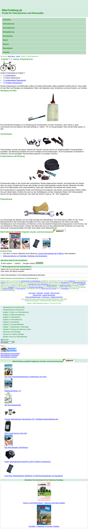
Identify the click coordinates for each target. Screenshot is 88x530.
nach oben (32, 293)
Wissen (6, 44)
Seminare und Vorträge (11, 332)
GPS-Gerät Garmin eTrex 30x (15, 432)
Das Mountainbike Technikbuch (16, 446)
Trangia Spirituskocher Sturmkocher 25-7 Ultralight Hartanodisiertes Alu (31, 418)
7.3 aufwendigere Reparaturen (14, 80)
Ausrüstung (8, 36)
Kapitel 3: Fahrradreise (11, 317)
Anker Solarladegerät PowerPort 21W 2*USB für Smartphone (27, 461)
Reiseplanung (8, 32)
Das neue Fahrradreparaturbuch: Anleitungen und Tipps (25, 376)
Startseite (7, 20)
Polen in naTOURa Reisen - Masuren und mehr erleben (44, 502)
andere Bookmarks (48, 295)
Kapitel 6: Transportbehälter (13, 324)
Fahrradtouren (9, 28)
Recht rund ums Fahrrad (48, 288)
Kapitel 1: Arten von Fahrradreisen (16, 312)
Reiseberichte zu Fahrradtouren (31, 281)
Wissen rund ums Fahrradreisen (15, 337)
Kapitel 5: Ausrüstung (11, 322)
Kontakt (47, 293)
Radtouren (72, 281)
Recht (5, 40)
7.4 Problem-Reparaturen (12, 83)
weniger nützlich (29, 263)
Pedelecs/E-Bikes (8, 288)
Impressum (46, 297)
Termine (6, 52)
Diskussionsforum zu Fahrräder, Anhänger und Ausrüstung (25, 256)
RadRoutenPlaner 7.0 (12, 390)
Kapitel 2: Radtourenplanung (14, 315)
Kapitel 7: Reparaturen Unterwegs (16, 327)
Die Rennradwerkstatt (12, 404)
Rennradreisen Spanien (9, 357)
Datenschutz (37, 295)
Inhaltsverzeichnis (56, 297)
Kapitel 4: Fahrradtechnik (12, 320)
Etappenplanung (52, 285)
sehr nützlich (7, 263)
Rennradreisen (21, 288)
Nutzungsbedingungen (33, 297)
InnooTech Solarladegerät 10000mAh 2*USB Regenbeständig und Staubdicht (33, 475)
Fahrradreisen (8, 24)
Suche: (6, 340)
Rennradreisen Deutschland (10, 353)
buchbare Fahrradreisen (36, 287)
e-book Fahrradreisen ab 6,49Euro (51, 254)
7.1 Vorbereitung (9, 75)
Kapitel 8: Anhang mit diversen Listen (17, 329)
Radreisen (11, 287)
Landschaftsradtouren (79, 282)
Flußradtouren (64, 282)
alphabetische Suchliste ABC (14, 307)
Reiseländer (8, 48)
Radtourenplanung (65, 285)
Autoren (2, 282)
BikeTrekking (11, 56)
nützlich (17, 263)
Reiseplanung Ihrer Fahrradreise (38, 284)
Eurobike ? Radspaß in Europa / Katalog (44, 525)
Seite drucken (55, 293)
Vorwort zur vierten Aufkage (13, 334)
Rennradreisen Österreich (9, 355)
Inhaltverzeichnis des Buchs (13, 310)
